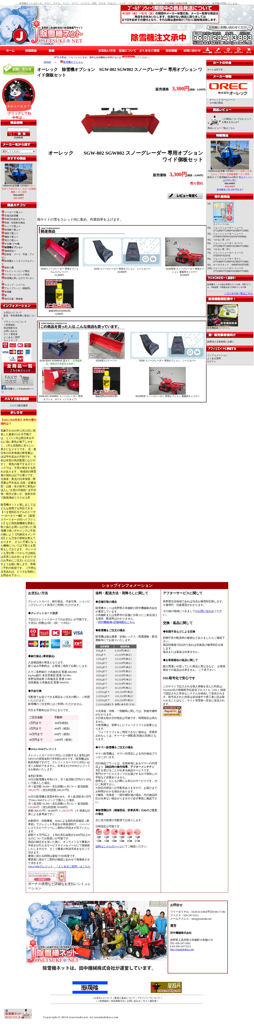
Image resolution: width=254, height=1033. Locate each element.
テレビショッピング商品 (15, 271)
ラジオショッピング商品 (15, 274)
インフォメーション (217, 355)
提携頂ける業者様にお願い (220, 341)
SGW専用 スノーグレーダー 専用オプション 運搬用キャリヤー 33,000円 (185, 272)
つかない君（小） (222, 239)
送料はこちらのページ (108, 846)
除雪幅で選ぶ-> (10, 229)
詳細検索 (18, 137)
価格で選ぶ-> (9, 233)
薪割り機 (7, 267)
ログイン (211, 361)
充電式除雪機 (9, 215)
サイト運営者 (10, 334)
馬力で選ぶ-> (9, 240)
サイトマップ (10, 340)
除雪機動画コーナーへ (222, 326)
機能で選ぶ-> (9, 237)
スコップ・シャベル (13, 284)
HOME (47, 62)
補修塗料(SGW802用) (106, 396)
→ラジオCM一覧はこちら (238, 293)
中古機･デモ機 (10, 244)
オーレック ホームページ (222, 99)
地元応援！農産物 (12, 299)
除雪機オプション (71, 62)
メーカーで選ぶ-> (12, 212)
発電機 (6, 292)
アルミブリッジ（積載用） (16, 288)
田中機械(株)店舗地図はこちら (116, 622)
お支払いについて (13, 312)
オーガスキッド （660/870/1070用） (231, 264)
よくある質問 (214, 358)
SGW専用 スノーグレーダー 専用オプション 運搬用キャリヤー (167, 396)
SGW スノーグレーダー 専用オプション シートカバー (167, 360)
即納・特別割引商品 (13, 222)
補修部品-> (8, 251)
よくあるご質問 (12, 337)
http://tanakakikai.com (182, 949)
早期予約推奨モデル (13, 219)
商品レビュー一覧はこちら (221, 128)
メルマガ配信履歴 (18, 405)
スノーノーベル (221, 224)
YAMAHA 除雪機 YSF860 (19, 188)
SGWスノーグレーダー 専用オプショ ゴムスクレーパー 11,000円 (59, 272)
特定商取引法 (10, 328)
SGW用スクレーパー (106, 360)
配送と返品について (125, 998)
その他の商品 (216, 103)
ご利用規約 (9, 325)
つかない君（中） (222, 249)
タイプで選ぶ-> (10, 226)
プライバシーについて (15, 321)
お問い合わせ (10, 331)
